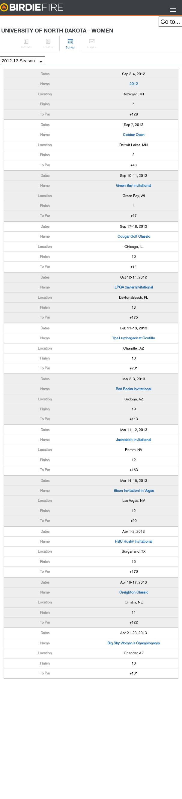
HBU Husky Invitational (133, 541)
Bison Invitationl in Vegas (134, 491)
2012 (134, 84)
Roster (48, 42)
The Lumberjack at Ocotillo (133, 338)
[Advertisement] (52, 694)
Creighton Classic (133, 592)
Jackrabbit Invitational (133, 440)
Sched (70, 43)
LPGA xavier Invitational (134, 287)
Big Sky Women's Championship (133, 643)
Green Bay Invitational (133, 186)
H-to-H (26, 42)
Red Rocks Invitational (133, 389)
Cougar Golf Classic (134, 236)
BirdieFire (43, 7)
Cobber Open (134, 135)
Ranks (92, 42)
